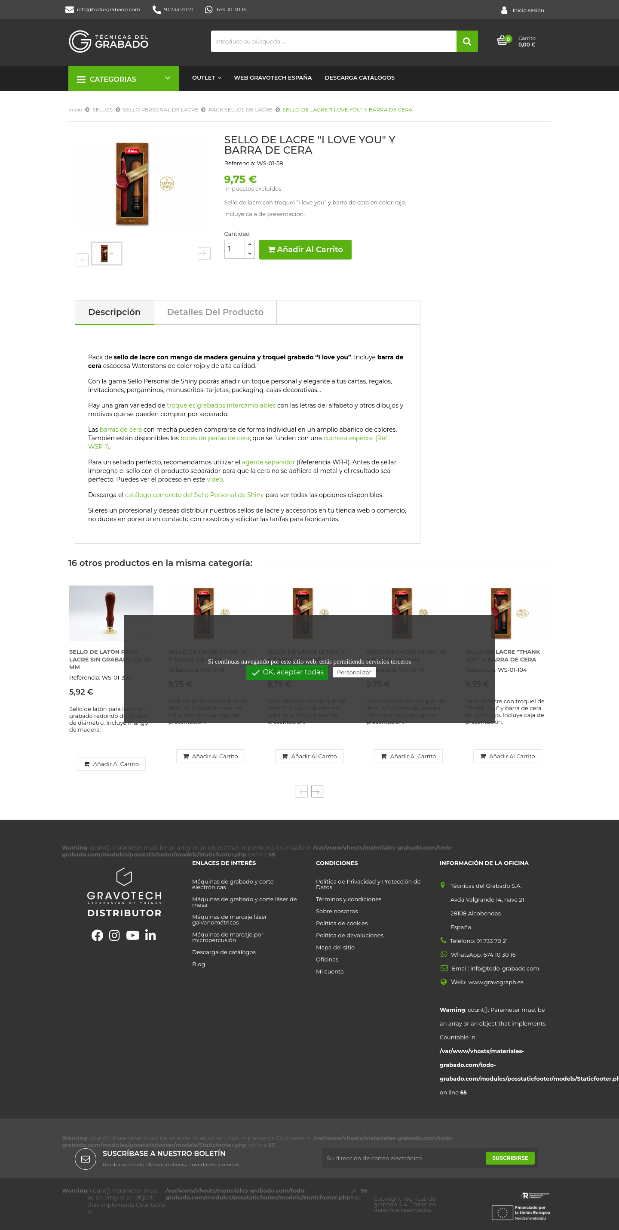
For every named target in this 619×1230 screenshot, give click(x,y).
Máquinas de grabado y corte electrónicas (233, 884)
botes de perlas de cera (215, 438)
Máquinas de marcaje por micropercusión (228, 937)
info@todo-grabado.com (103, 10)
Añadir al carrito (305, 249)
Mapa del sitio (335, 947)
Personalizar (354, 672)
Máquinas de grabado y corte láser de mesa (244, 902)
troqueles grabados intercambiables (221, 405)
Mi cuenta (330, 971)
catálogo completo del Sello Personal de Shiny (194, 495)
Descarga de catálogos (224, 952)
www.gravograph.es (496, 982)
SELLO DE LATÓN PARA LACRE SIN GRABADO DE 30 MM (110, 659)
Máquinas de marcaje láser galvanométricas (229, 919)
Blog (198, 964)
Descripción (114, 312)
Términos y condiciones (348, 899)
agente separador (268, 462)
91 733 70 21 (173, 10)
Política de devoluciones (349, 935)
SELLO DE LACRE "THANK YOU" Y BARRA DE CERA (503, 655)
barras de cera (121, 429)
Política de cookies (342, 923)
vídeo (215, 479)
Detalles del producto (215, 312)
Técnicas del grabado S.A (405, 1201)
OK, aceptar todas (287, 673)
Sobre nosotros (337, 911)
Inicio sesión (522, 10)
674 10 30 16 (226, 10)
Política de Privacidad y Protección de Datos (368, 884)
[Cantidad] (234, 249)
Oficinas (327, 959)
